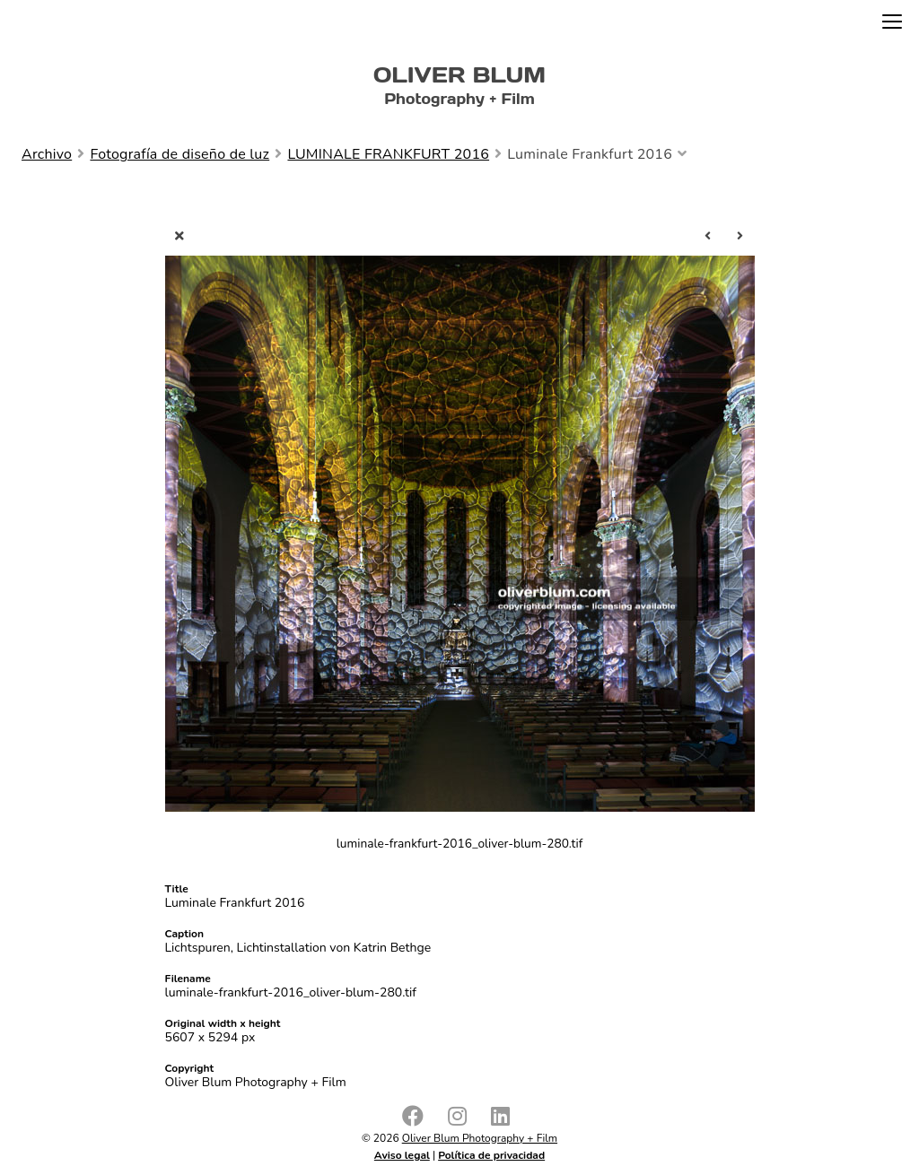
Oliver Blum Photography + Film (479, 1138)
